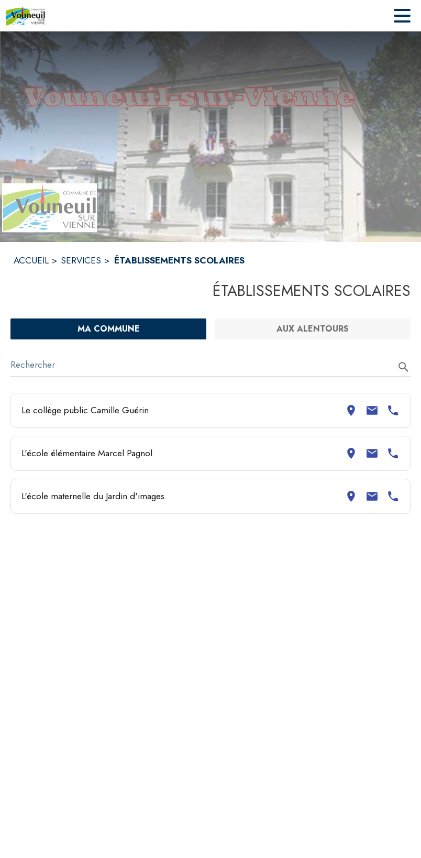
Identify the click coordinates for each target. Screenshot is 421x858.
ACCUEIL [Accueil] (31, 260)
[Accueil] (25, 15)
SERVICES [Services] (81, 260)
